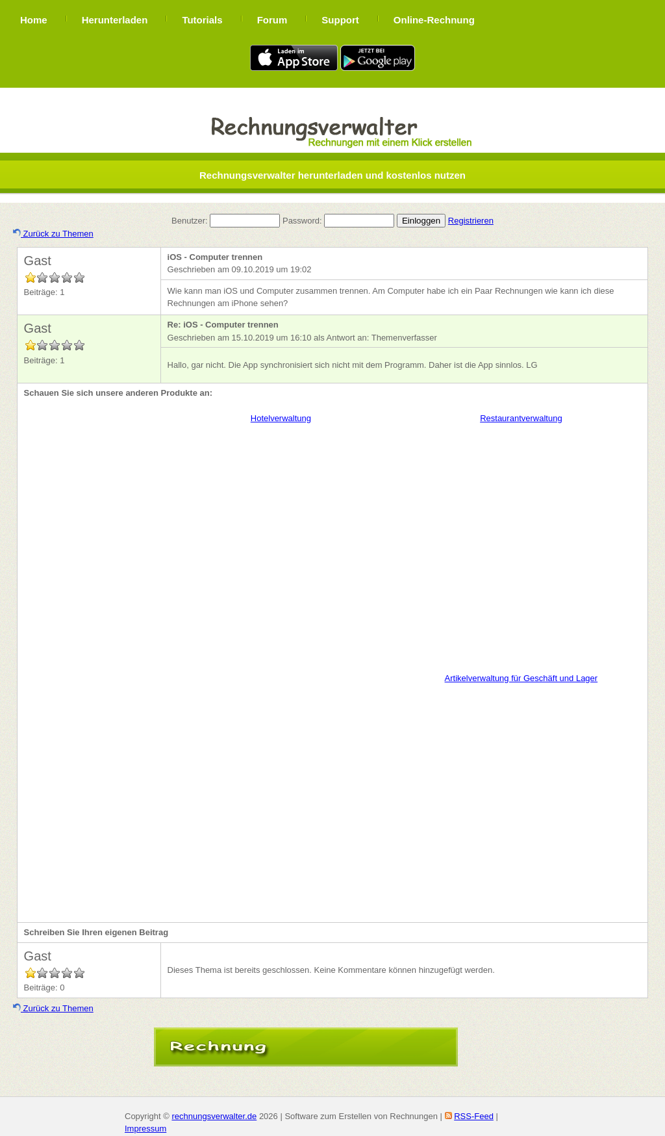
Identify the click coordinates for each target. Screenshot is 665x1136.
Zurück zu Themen (53, 234)
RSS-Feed (474, 1116)
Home (33, 19)
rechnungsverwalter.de (214, 1116)
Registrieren (471, 221)
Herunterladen (115, 19)
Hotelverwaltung (281, 418)
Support (340, 19)
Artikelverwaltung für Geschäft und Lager (521, 678)
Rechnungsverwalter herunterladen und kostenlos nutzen (332, 175)
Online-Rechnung (434, 19)
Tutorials (202, 19)
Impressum (145, 1128)
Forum (272, 19)
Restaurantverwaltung (521, 418)
